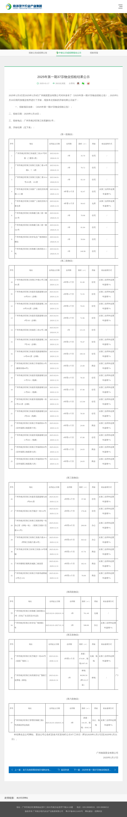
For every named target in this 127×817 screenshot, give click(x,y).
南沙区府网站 (22, 798)
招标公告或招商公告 (38, 53)
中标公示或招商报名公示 (70, 53)
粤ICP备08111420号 (74, 811)
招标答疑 (94, 53)
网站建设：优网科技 (93, 811)
